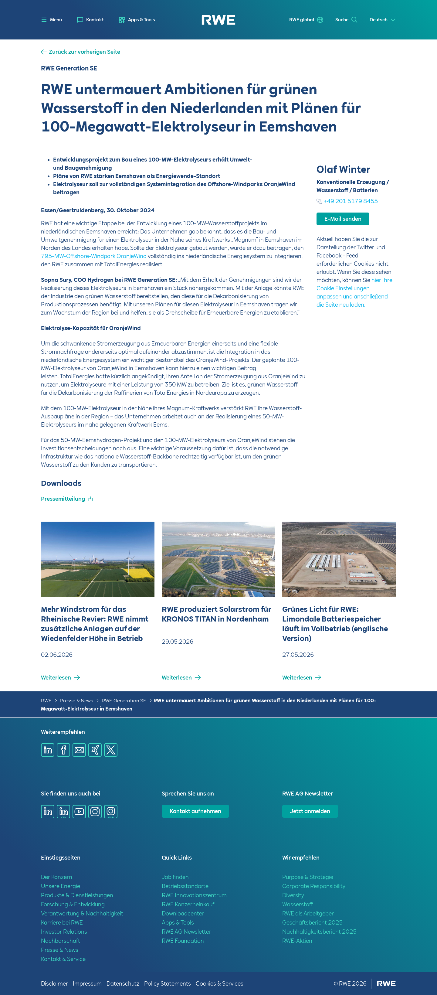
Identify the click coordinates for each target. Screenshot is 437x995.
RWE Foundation (183, 941)
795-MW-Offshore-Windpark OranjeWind (94, 256)
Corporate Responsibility (313, 886)
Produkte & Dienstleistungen (77, 895)
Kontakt (95, 19)
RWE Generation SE (124, 701)
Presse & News (76, 701)
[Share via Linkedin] (47, 750)
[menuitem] (90, 20)
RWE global (301, 19)
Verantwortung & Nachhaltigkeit (82, 913)
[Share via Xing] (95, 750)
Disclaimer (54, 983)
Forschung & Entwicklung (73, 904)
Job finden (175, 877)
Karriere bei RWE (62, 922)
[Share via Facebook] (63, 750)
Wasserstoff (297, 904)
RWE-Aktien (297, 941)
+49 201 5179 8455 (351, 276)
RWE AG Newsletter (186, 932)
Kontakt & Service (63, 959)
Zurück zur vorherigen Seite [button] (84, 52)
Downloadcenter (183, 913)
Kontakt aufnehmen (195, 811)
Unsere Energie (60, 886)
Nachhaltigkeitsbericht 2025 (319, 932)
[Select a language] (383, 20)
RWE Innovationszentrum (194, 895)
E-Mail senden (342, 294)
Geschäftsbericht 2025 (312, 922)
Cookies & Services (219, 983)
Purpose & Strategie (307, 877)
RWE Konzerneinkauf (188, 904)
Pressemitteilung (63, 499)
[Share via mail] (79, 750)
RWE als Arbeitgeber (308, 913)
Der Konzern (56, 877)
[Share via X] (110, 750)
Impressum (87, 983)
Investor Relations (64, 932)
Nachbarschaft (60, 941)
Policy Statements (167, 983)
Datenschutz (123, 983)
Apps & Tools (141, 19)
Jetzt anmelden (310, 811)
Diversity (293, 895)
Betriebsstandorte (185, 886)
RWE (46, 701)
